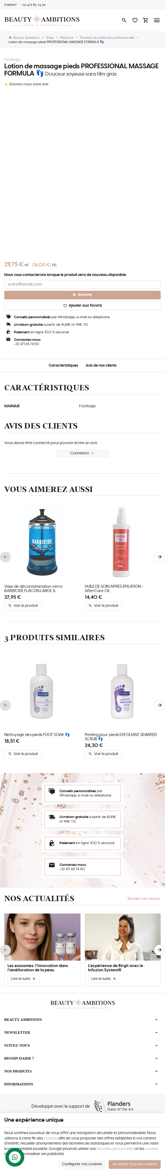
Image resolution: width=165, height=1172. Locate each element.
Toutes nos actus (143, 899)
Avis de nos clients (101, 365)
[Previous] (5, 557)
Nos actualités (39, 898)
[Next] (159, 557)
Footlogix (12, 60)
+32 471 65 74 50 (26, 344)
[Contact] (10, 5)
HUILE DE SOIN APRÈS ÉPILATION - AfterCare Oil (114, 589)
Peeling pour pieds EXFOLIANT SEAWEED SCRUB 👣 (121, 737)
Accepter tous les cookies (135, 1164)
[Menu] (157, 20)
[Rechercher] (124, 20)
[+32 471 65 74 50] (33, 5)
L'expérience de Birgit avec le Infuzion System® (115, 968)
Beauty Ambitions (24, 37)
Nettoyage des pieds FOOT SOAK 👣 (37, 735)
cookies (51, 1138)
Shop (50, 37)
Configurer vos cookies (82, 1164)
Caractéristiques (63, 365)
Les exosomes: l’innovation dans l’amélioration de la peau (38, 968)
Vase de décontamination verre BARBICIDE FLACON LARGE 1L (33, 589)
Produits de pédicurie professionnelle (107, 37)
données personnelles (115, 1149)
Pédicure (66, 37)
